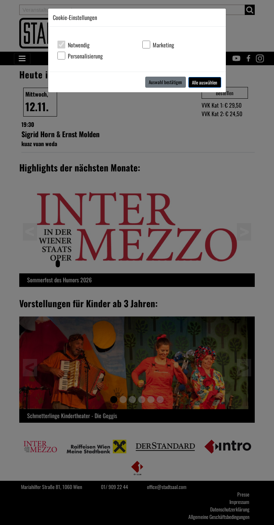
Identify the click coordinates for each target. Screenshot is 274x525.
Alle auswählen (204, 82)
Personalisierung (85, 56)
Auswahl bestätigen (165, 82)
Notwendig (79, 45)
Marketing (163, 45)
